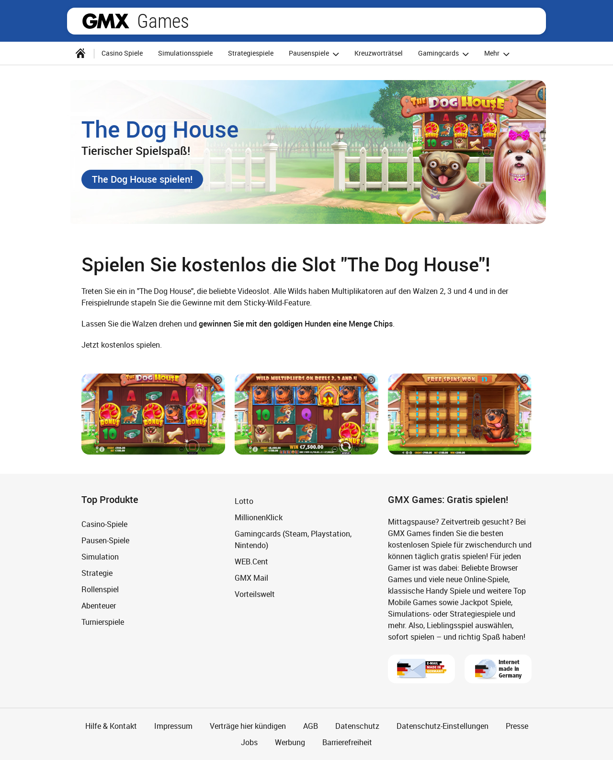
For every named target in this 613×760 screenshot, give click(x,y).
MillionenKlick (259, 517)
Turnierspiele (102, 622)
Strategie (97, 573)
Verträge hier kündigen (248, 726)
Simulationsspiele (185, 53)
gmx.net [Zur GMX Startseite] (105, 21)
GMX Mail (251, 578)
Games (163, 21)
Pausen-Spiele (105, 540)
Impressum (173, 726)
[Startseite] (80, 53)
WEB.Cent (251, 561)
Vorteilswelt (255, 594)
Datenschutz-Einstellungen (442, 726)
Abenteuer (98, 605)
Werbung (290, 742)
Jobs (249, 742)
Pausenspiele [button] (315, 53)
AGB (310, 726)
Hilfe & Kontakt (111, 726)
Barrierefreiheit (347, 742)
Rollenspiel (100, 589)
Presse (517, 726)
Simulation (100, 556)
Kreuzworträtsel (378, 53)
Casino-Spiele (104, 524)
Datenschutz (357, 726)
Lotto (244, 501)
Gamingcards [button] (445, 53)
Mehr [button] (498, 53)
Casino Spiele (122, 53)
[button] (142, 179)
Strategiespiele (250, 53)
